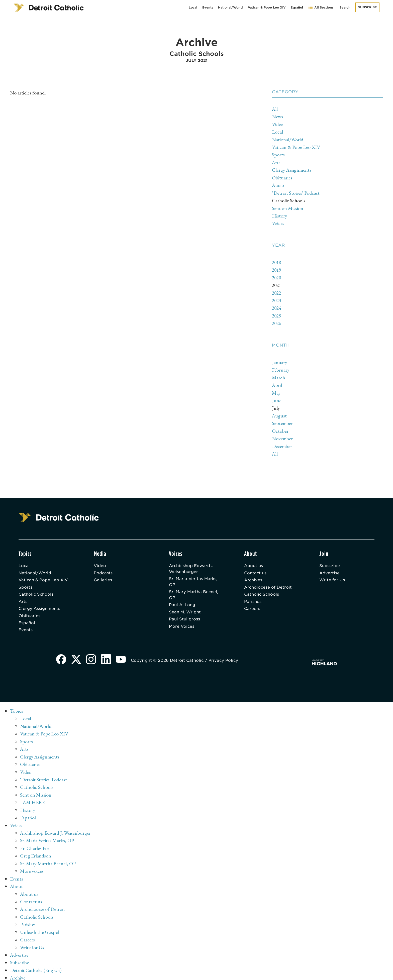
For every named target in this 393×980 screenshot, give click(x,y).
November (282, 434)
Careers (252, 605)
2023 (277, 298)
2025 (277, 313)
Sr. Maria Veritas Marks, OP (193, 578)
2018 (277, 260)
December (282, 442)
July (276, 404)
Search (345, 7)
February (280, 367)
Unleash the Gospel (39, 926)
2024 (277, 305)
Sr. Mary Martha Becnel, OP (194, 591)
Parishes (252, 598)
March (278, 374)
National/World (230, 7)
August (279, 412)
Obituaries (282, 176)
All (275, 109)
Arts (276, 161)
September (282, 419)
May (276, 389)
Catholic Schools (288, 199)
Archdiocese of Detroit (268, 583)
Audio (278, 184)
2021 (277, 283)
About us (253, 561)
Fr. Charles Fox (35, 843)
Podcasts (103, 569)
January (279, 359)
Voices (278, 222)
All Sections (320, 7)
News (277, 116)
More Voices (182, 623)
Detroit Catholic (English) (35, 963)
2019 (277, 268)
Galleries (103, 576)
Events (207, 7)
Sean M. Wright (185, 608)
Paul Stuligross (184, 616)
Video (277, 124)
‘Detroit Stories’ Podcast (296, 191)
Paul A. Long (182, 601)
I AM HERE (33, 798)
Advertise (329, 569)
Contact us (255, 569)
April (277, 382)
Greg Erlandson (35, 851)
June (276, 397)
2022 (277, 290)
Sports (278, 154)
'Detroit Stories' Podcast (43, 776)
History (279, 214)
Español (296, 7)
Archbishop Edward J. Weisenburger (192, 564)
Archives (253, 576)
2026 (277, 320)
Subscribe (367, 7)
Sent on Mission (287, 206)
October (280, 427)
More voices (32, 866)
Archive (18, 971)
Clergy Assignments (292, 169)
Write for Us (332, 576)
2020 (277, 275)
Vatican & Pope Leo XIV (266, 7)
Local (193, 7)
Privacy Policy (224, 657)
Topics (16, 708)
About (16, 881)
